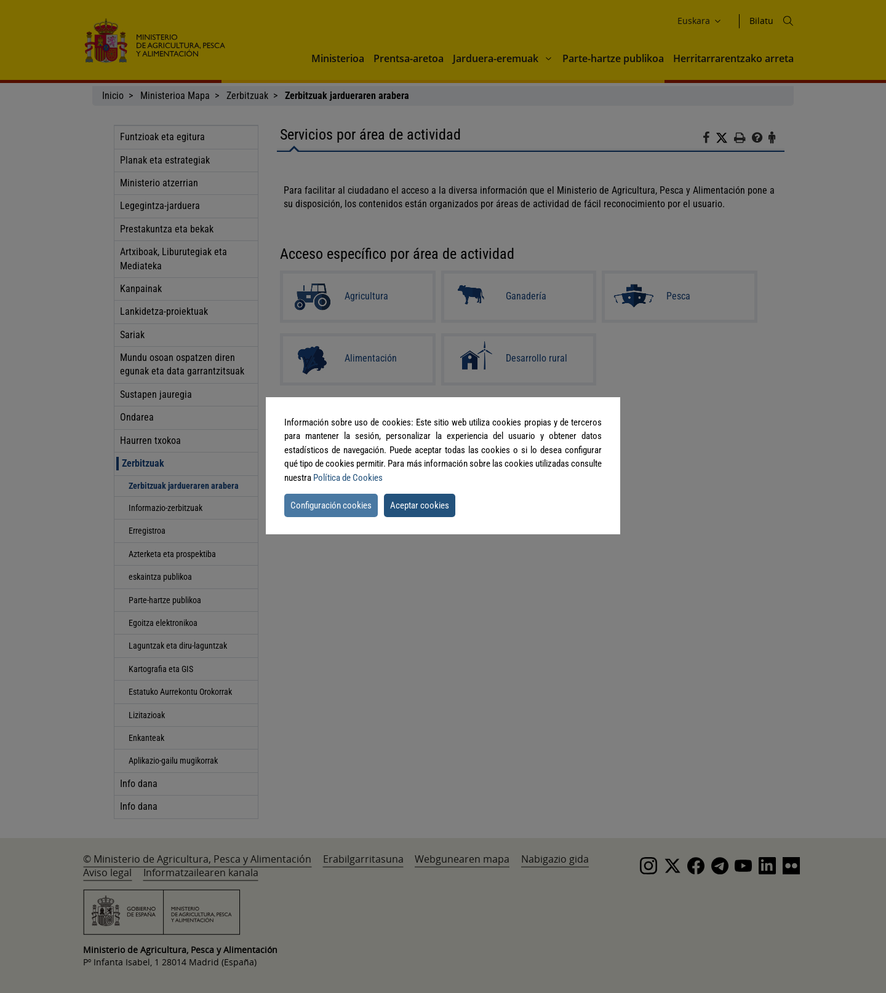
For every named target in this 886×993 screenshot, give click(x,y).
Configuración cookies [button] (331, 505)
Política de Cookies (348, 477)
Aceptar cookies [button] (419, 505)
